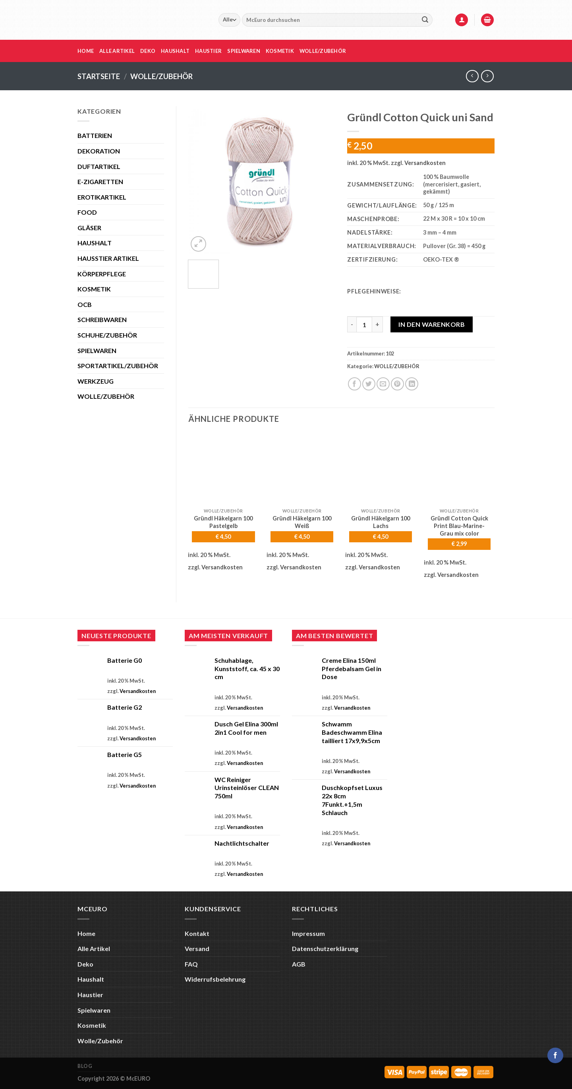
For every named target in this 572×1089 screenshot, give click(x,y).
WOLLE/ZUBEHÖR (161, 76)
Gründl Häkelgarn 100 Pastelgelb (223, 522)
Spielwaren (243, 51)
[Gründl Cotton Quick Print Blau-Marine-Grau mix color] (459, 468)
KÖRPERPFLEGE (101, 274)
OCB (84, 304)
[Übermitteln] (425, 20)
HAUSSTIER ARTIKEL (108, 258)
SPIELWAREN (96, 350)
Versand (197, 948)
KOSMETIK (94, 289)
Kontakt (197, 933)
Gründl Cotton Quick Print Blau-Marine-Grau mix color (459, 525)
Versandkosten (425, 162)
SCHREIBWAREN (102, 319)
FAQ (191, 964)
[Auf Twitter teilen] (368, 383)
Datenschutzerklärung (325, 948)
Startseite (98, 76)
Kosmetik (280, 51)
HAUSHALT (94, 243)
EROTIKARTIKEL (101, 197)
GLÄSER (89, 227)
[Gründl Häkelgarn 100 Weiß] (302, 468)
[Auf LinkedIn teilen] (411, 383)
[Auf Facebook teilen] (354, 383)
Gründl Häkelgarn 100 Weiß (301, 522)
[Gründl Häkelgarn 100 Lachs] (380, 468)
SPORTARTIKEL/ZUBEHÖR (117, 365)
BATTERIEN (94, 135)
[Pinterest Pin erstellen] (397, 383)
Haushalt (175, 51)
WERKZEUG (95, 381)
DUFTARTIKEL (98, 166)
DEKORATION (98, 151)
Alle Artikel (117, 51)
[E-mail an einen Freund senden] (383, 383)
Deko (147, 51)
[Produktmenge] (364, 324)
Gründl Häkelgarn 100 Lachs (380, 522)
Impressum (308, 933)
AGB (298, 964)
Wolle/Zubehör (323, 51)
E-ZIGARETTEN (100, 181)
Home (85, 51)
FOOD (87, 212)
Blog (84, 1066)
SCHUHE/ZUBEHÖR (107, 335)
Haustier (208, 51)
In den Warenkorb (431, 324)
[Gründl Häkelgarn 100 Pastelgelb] (223, 468)
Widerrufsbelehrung (215, 979)
